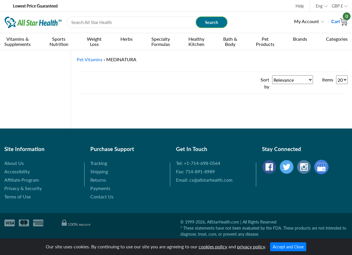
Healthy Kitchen (196, 41)
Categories (337, 39)
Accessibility (17, 171)
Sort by (265, 83)
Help (300, 5)
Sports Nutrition (59, 41)
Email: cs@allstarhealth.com (204, 180)
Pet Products (265, 41)
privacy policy (251, 246)
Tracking (98, 163)
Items (327, 79)
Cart (339, 21)
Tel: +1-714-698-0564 (198, 163)
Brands (300, 39)
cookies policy (213, 246)
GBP (337, 5)
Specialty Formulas (160, 41)
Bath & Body (230, 41)
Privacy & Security (23, 188)
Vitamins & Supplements (17, 41)
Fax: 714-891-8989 (195, 171)
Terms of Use (17, 196)
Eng (319, 5)
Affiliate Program (21, 180)
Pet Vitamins (89, 59)
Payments (100, 188)
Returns (98, 180)
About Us (14, 163)
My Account (306, 21)
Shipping (99, 171)
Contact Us (101, 196)
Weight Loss (94, 41)
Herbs (126, 39)
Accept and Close (288, 246)
